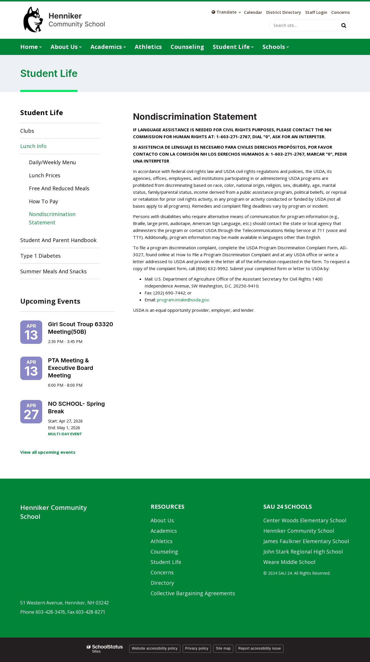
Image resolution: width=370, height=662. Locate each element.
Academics (164, 530)
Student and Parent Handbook (58, 240)
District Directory (283, 12)
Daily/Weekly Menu (63, 163)
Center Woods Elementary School (304, 520)
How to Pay (43, 201)
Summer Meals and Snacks (53, 271)
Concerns (340, 12)
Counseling (164, 551)
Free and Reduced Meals (59, 188)
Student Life (41, 112)
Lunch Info (33, 146)
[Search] (344, 25)
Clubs (27, 130)
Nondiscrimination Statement (52, 218)
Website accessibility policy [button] (155, 648)
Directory (162, 582)
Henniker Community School (298, 530)
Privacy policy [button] (196, 648)
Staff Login (316, 12)
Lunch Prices (44, 175)
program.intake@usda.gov (183, 300)
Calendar (253, 12)
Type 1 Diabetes (40, 255)
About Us (162, 520)
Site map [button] (223, 648)
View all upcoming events (47, 452)
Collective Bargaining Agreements (193, 593)
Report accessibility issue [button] (259, 648)
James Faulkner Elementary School (306, 541)
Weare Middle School (289, 561)
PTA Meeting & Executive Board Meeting (70, 368)
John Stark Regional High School (303, 551)
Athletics (162, 541)
